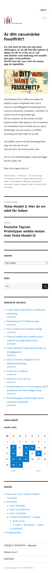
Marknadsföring (36, 179)
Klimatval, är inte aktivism (19, 379)
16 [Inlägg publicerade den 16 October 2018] (13, 453)
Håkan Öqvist (9, 176)
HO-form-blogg (9, 568)
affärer (6, 181)
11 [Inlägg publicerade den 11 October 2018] (26, 447)
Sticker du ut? (18, 521)
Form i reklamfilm (18, 513)
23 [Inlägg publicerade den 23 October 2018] (13, 459)
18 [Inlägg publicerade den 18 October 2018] (26, 453)
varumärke (8, 187)
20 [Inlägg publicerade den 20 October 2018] (38, 453)
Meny (43, 10)
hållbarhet (27, 181)
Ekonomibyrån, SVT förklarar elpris (23, 321)
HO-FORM (12, 502)
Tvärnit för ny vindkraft (17, 371)
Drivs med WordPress (26, 568)
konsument (8, 184)
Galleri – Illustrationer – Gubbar (29, 525)
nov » (39, 471)
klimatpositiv (36, 181)
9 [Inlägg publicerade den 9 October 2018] (13, 447)
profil (44, 184)
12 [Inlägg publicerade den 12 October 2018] (32, 447)
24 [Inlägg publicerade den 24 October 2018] (20, 459)
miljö (30, 184)
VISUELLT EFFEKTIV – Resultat (25, 517)
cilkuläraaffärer (16, 181)
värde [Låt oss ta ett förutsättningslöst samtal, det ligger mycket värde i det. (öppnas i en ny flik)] (14, 161)
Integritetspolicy (14, 532)
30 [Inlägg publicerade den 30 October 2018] (13, 465)
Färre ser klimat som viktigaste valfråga (24, 329)
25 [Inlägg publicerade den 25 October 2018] (26, 459)
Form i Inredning (17, 505)
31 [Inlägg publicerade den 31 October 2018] (20, 465)
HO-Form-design (22, 179)
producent (37, 184)
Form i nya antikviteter (20, 509)
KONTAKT (17, 528)
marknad (24, 184)
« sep (13, 471)
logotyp (17, 184)
